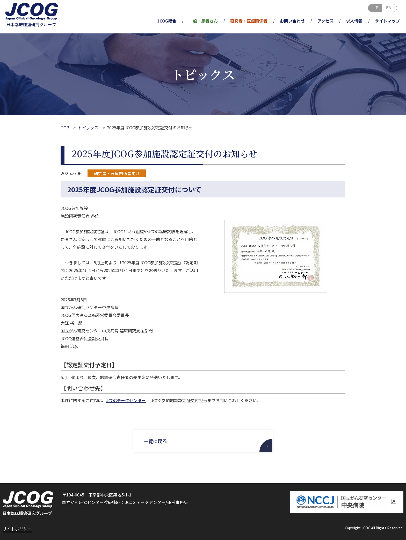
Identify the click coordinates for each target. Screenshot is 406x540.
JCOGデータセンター (126, 400)
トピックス (88, 127)
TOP (65, 127)
